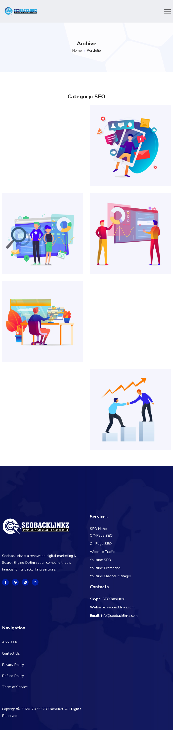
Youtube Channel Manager (110, 576)
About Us (10, 642)
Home (77, 50)
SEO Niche (98, 528)
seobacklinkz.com (120, 607)
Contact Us (11, 653)
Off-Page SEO (101, 535)
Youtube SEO (100, 559)
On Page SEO (101, 543)
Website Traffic (102, 551)
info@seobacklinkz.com (119, 615)
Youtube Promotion (105, 568)
